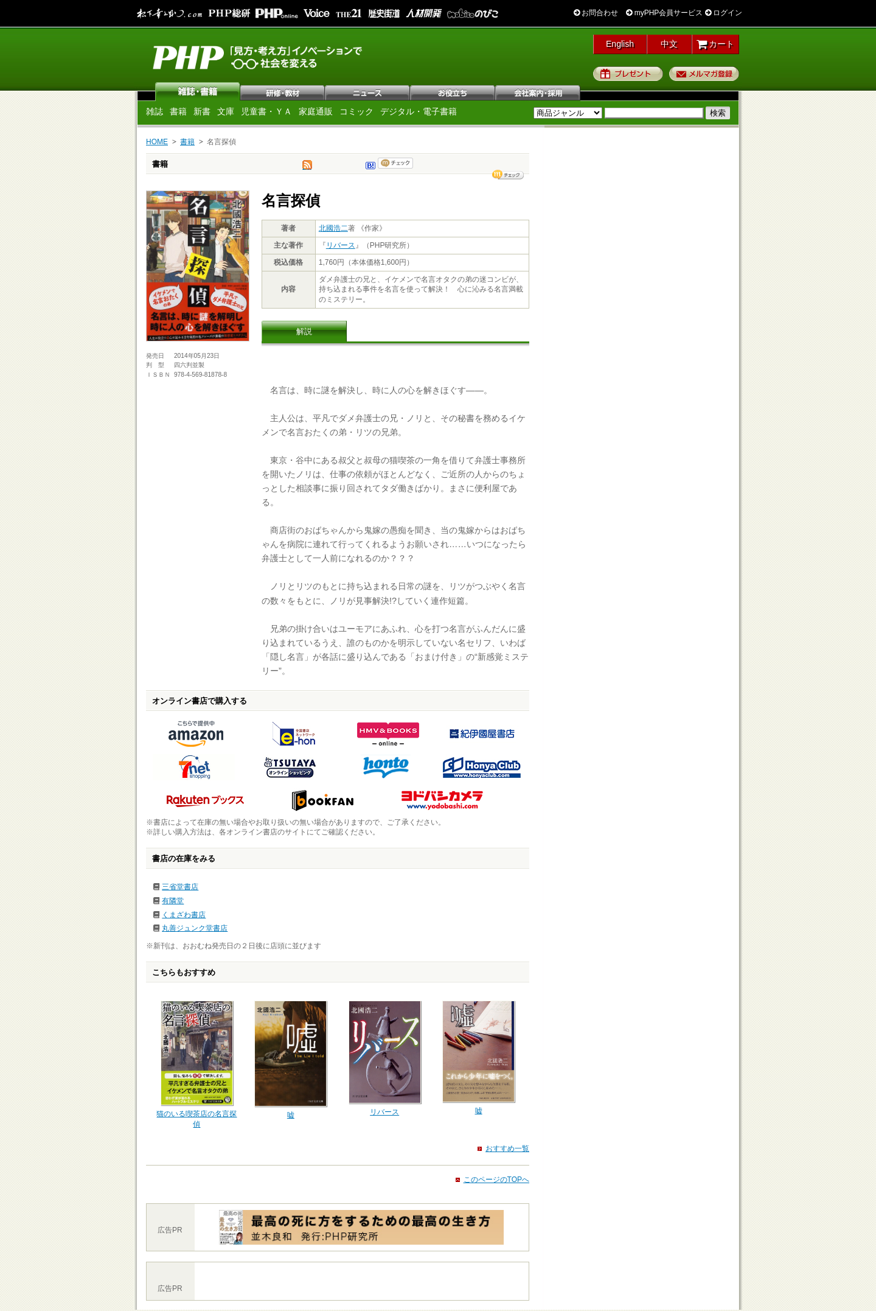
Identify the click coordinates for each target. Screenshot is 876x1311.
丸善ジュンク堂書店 (195, 928)
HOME (157, 142)
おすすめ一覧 (507, 1148)
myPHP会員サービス (664, 13)
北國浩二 (333, 228)
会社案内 (538, 91)
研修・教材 (282, 91)
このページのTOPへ (496, 1179)
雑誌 (197, 91)
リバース (340, 245)
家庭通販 (316, 111)
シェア (508, 175)
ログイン (723, 13)
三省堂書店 (180, 887)
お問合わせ (596, 13)
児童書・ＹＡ (266, 111)
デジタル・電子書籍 (418, 111)
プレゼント (628, 73)
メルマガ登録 (704, 73)
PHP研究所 (258, 56)
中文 (669, 44)
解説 (304, 331)
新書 (201, 111)
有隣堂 (173, 901)
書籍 (178, 111)
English (620, 44)
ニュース (368, 91)
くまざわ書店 (184, 915)
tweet (307, 168)
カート (716, 44)
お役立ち (453, 91)
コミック (356, 111)
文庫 (225, 111)
